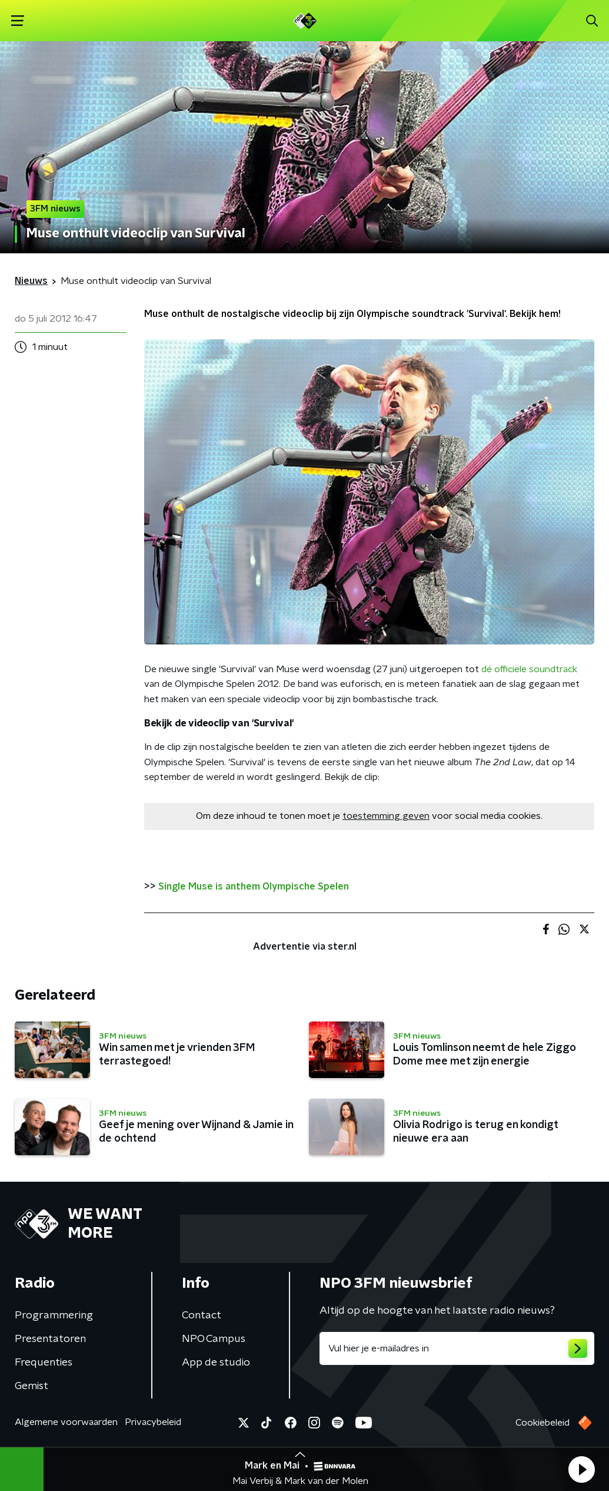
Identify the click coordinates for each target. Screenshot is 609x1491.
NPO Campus (213, 1339)
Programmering (54, 1315)
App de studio (216, 1362)
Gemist (31, 1386)
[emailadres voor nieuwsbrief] (457, 1348)
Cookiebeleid (542, 1422)
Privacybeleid (153, 1422)
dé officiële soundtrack (529, 669)
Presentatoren (50, 1339)
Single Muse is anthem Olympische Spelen (253, 886)
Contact (201, 1315)
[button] (581, 1469)
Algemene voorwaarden (66, 1422)
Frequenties (43, 1362)
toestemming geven (386, 816)
